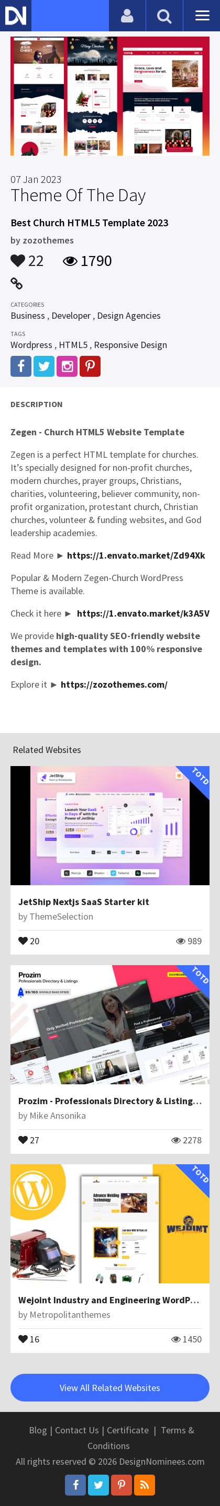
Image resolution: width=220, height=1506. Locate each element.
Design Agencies (129, 315)
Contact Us (77, 1430)
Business (27, 315)
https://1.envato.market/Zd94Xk (136, 555)
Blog (38, 1430)
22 (27, 255)
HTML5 (73, 345)
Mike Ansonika (57, 1115)
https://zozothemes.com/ (114, 684)
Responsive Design (130, 345)
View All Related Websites (110, 1388)
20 (28, 940)
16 (28, 1338)
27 (28, 1139)
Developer (71, 315)
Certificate (128, 1430)
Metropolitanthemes (70, 1314)
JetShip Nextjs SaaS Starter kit (83, 902)
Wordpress (31, 345)
